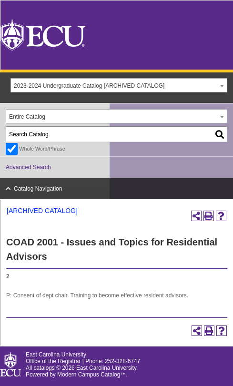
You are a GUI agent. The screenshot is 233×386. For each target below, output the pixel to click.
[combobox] (118, 85)
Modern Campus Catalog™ (91, 374)
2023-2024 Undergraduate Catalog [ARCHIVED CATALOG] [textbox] (89, 85)
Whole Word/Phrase (42, 149)
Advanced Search (28, 167)
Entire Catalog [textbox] (27, 116)
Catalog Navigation (38, 188)
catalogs (44, 368)
